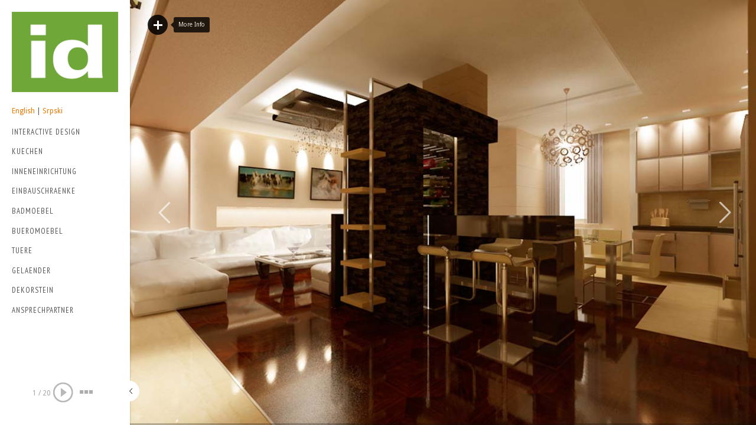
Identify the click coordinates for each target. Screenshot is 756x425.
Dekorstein (33, 290)
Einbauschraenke (44, 191)
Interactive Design (62, 133)
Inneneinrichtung (44, 171)
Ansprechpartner (43, 310)
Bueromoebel (37, 231)
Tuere (22, 251)
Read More (158, 25)
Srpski (53, 111)
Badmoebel (33, 211)
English (23, 111)
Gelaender (31, 271)
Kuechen (27, 151)
